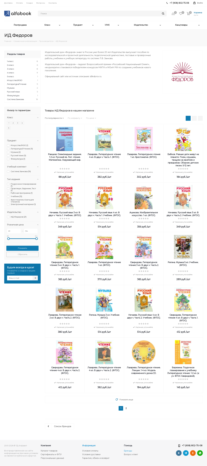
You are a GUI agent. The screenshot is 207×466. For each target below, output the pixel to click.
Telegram (186, 453)
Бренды (128, 450)
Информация (88, 445)
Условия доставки (91, 454)
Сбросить (22, 254)
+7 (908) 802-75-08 (192, 445)
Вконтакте (179, 453)
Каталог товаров (49, 450)
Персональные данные (52, 458)
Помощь (128, 445)
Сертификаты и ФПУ (51, 454)
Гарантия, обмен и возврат (95, 458)
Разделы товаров (16, 54)
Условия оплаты (90, 450)
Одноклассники (193, 453)
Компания (46, 445)
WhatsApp (200, 453)
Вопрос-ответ (131, 454)
